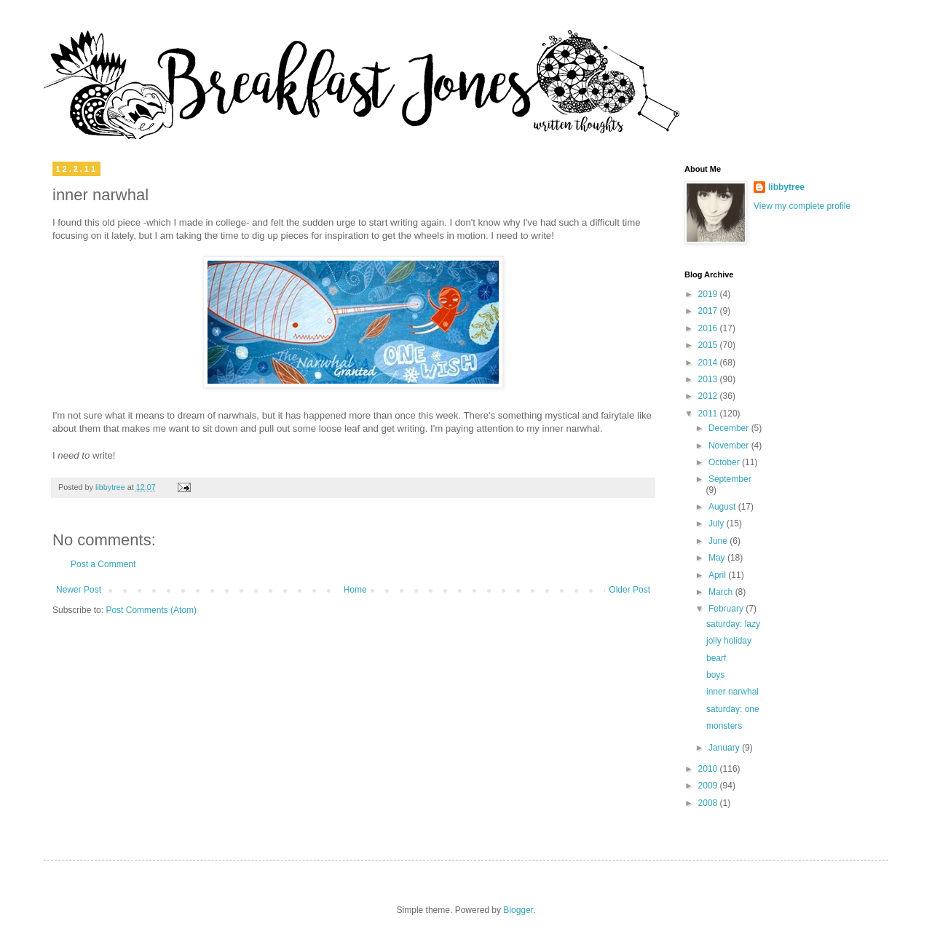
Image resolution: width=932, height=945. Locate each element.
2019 (709, 294)
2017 (709, 311)
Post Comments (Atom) (151, 610)
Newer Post (78, 590)
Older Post (629, 590)
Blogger (518, 910)
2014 (709, 362)
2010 (709, 769)
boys (715, 675)
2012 (709, 396)
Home (355, 590)
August (723, 507)
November (729, 445)
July (717, 523)
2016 (709, 328)
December (729, 428)
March (721, 592)
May (717, 558)
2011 (709, 413)
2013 (709, 379)
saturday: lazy (733, 624)
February (727, 609)
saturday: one (732, 709)
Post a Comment (103, 564)
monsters (724, 726)
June (719, 541)
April (718, 575)
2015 (709, 345)
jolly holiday (728, 641)
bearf (716, 658)
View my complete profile (802, 206)
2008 (709, 803)
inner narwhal (732, 692)
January (725, 748)
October (725, 462)
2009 (709, 785)
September (729, 479)
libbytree (786, 187)
